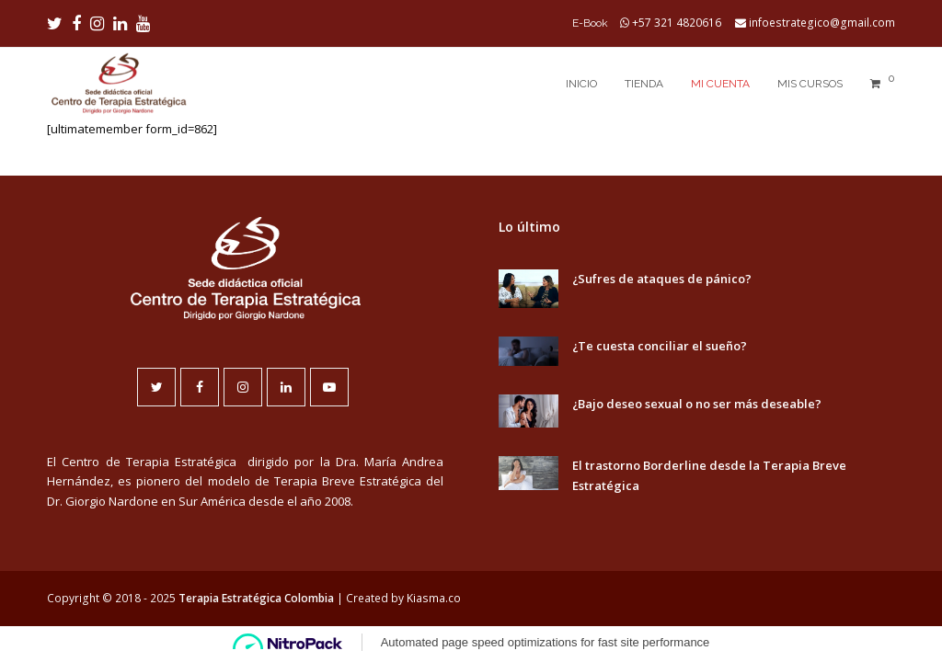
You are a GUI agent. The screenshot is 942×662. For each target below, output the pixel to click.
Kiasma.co (434, 598)
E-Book (590, 23)
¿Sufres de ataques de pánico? (662, 278)
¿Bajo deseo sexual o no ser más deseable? (696, 403)
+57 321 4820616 (676, 22)
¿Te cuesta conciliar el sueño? (659, 345)
